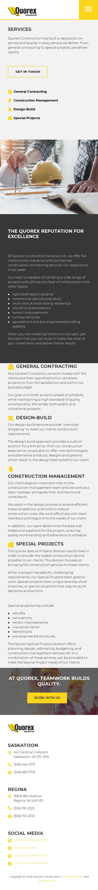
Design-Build (24, 109)
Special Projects (27, 118)
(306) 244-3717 (24, 764)
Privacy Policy (74, 876)
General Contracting (30, 92)
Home (22, 42)
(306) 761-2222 (24, 808)
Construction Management (36, 100)
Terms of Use (46, 880)
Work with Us (47, 698)
